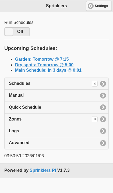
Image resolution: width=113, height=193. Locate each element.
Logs (14, 131)
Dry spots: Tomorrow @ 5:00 (44, 65)
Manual (16, 95)
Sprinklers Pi (43, 170)
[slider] (9, 32)
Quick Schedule (25, 107)
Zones (53, 119)
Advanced (19, 142)
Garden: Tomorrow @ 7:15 (42, 59)
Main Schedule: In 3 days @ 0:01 (48, 70)
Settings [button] (101, 6)
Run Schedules (19, 22)
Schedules (53, 84)
